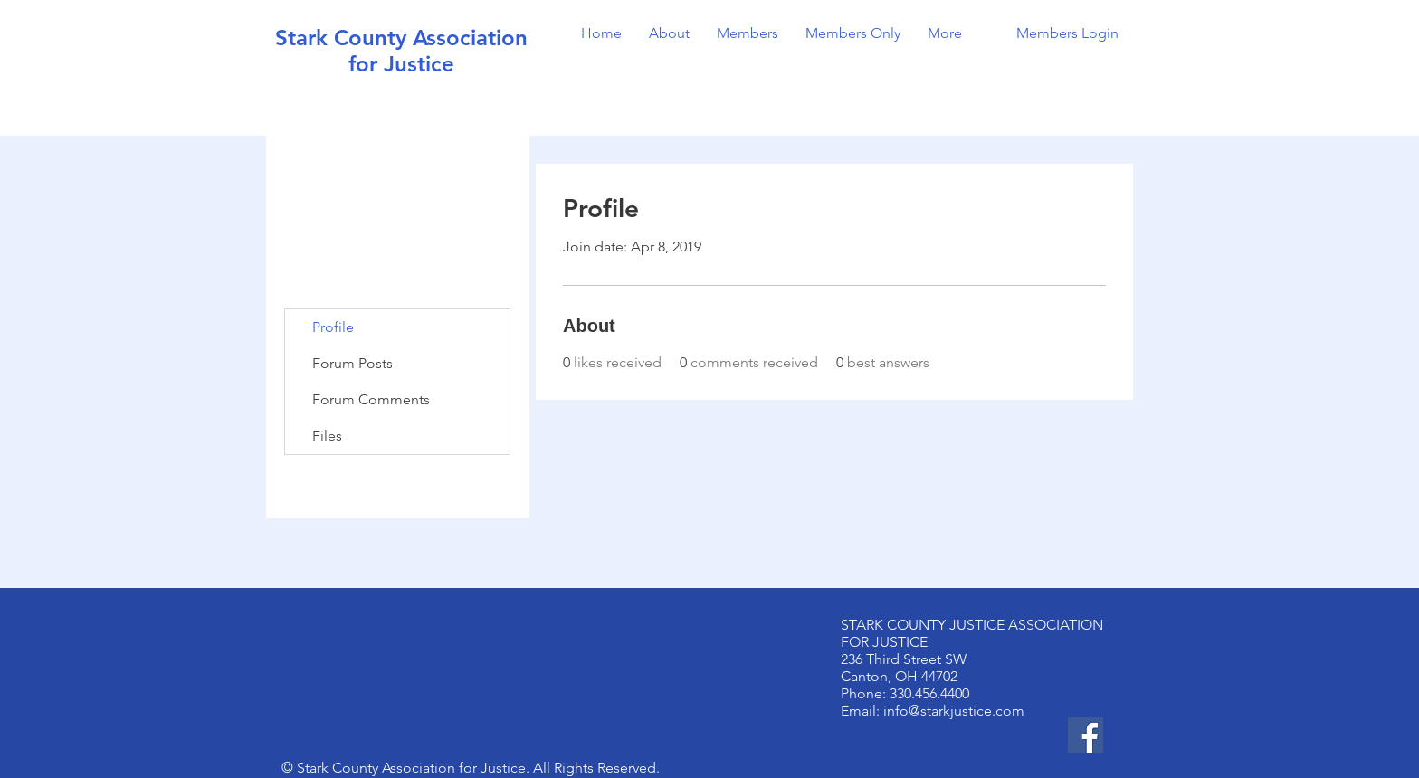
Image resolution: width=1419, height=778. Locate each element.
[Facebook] (1085, 735)
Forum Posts (352, 363)
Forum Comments (371, 399)
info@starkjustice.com (953, 710)
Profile (333, 327)
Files (327, 435)
